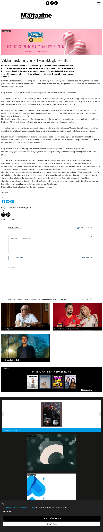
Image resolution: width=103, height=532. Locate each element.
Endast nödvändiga (52, 518)
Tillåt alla (52, 524)
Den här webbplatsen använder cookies (19, 507)
